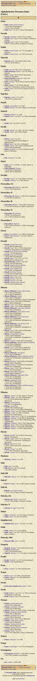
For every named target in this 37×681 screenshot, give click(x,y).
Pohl (2, 463)
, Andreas (10, 477)
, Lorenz (9, 139)
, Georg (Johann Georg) (14, 334)
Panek (3, 66)
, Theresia (10, 279)
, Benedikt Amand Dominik (15, 612)
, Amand (13, 296)
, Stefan (9, 444)
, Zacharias (10, 149)
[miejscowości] (5, 5)
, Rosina (9, 277)
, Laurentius (14, 78)
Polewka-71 (5, 505)
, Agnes (10, 508)
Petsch (3, 231)
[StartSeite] (4, 2)
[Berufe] (20, 2)
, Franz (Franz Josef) (17, 323)
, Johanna (10, 180)
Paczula (4, 33)
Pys (2, 659)
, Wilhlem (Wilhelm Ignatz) (19, 385)
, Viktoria (10, 452)
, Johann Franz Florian (14, 620)
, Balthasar (10, 577)
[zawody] (13, 5)
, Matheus (9, 82)
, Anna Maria (11, 406)
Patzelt (3, 102)
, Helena (9, 530)
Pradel (3, 557)
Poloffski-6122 (6, 520)
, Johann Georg (11, 50)
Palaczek (4, 58)
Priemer (4, 600)
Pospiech (4, 544)
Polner (3, 511)
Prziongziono (6, 650)
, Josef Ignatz (15, 353)
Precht (3, 583)
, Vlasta (10, 97)
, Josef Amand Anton (13, 268)
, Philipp (9, 85)
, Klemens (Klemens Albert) (19, 356)
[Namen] (11, 2)
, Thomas (10, 449)
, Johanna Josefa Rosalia (14, 624)
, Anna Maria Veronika (14, 607)
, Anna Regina (11, 646)
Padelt (3, 47)
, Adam (9, 396)
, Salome (10, 428)
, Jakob (8, 532)
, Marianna (12, 224)
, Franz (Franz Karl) (17, 317)
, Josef (8, 165)
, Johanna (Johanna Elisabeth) (20, 342)
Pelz (2, 154)
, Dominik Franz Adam (14, 615)
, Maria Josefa (11, 275)
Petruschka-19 (6, 193)
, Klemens (13, 168)
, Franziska (10, 37)
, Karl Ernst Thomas (13, 272)
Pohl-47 (4, 480)
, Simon (9, 42)
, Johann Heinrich (12, 236)
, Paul (9, 38)
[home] (21, 3)
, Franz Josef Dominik (14, 255)
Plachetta (4, 456)
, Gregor (9, 439)
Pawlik (3, 127)
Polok (3, 527)
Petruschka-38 (6, 201)
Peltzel (3, 135)
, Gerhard (9, 569)
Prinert (4, 636)
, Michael (10, 107)
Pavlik (3, 120)
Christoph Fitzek (6, 3)
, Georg (10, 411)
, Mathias (9, 593)
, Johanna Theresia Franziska (16, 627)
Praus (3, 565)
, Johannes (10, 418)
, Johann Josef (12, 416)
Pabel (3, 21)
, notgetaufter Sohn (16, 375)
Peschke (4, 175)
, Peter (11, 205)
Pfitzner (4, 287)
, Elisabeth (12, 653)
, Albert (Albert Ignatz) (17, 291)
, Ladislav (9, 662)
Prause (3, 572)
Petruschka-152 (7, 184)
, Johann (12, 71)
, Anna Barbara (11, 106)
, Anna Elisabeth (12, 402)
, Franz (9, 178)
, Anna (9, 61)
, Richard (9, 468)
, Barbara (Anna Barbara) (14, 25)
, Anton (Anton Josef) (17, 311)
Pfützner (4, 392)
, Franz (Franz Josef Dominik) (16, 251)
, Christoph (10, 515)
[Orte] (16, 2)
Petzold (4, 241)
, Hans (8, 30)
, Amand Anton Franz (13, 244)
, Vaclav (11, 523)
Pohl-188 (4, 473)
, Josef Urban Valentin (14, 490)
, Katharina (11, 423)
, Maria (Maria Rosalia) (14, 371)
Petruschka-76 (6, 210)
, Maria (9, 144)
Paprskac (4, 94)
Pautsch (4, 111)
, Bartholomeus (12, 550)
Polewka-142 (6, 496)
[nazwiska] (27, 3)
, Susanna (10, 146)
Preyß (3, 590)
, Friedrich (10, 560)
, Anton (10, 409)
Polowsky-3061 (7, 537)
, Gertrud (9, 70)
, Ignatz (9, 258)
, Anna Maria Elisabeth (18, 308)
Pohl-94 (4, 487)
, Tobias (9, 631)
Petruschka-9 (6, 220)
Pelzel (3, 161)
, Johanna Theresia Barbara (15, 265)
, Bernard (10, 435)
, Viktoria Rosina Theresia (15, 282)
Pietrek (4, 432)
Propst (3, 643)
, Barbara (10, 114)
